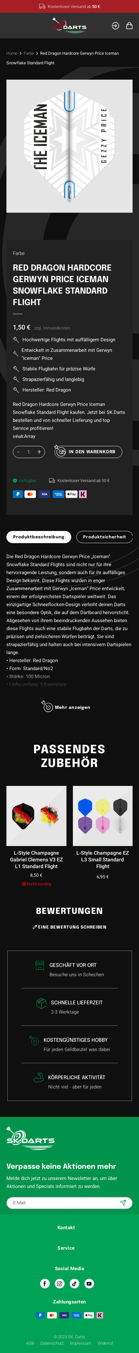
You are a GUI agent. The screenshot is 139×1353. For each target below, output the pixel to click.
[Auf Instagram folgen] (60, 1283)
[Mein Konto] (115, 26)
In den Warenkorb (92, 451)
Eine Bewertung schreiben (70, 927)
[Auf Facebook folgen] (45, 1283)
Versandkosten (56, 328)
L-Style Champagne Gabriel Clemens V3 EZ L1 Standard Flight (36, 860)
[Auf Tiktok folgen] (74, 1283)
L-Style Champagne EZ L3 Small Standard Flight (102, 860)
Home (11, 53)
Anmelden (123, 1202)
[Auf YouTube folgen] (89, 1283)
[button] (10, 25)
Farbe (29, 53)
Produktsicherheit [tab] (104, 537)
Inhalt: (18, 436)
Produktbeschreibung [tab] (39, 537)
